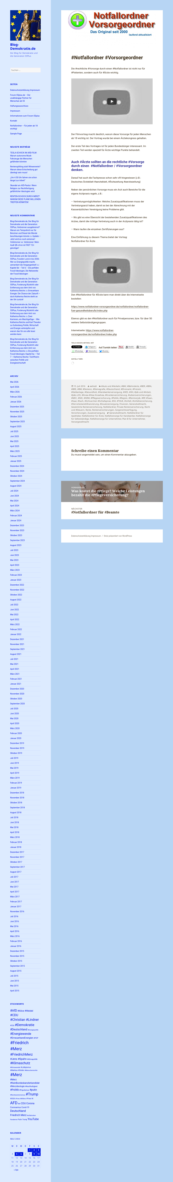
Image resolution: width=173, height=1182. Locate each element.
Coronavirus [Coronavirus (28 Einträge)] (15, 1107)
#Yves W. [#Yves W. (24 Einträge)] (30, 1098)
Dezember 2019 (17, 743)
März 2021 (15, 674)
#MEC (74, 398)
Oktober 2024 (16, 476)
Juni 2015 (14, 981)
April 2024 (14, 506)
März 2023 (15, 570)
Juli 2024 (14, 491)
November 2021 (17, 644)
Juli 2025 (14, 431)
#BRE (73, 389)
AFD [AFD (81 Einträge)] (13, 1103)
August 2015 (15, 971)
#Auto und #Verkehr (110, 386)
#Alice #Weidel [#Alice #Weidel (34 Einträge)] (25, 1010)
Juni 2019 (14, 763)
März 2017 (15, 897)
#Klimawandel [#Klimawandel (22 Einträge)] (15, 1067)
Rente (88, 410)
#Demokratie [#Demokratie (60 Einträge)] (24, 1025)
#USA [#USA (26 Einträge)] (12, 1098)
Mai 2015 (14, 986)
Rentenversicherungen (103, 410)
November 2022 (17, 590)
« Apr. (16, 1170)
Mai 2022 (14, 614)
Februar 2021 (16, 679)
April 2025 (14, 446)
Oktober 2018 (16, 802)
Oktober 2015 (16, 961)
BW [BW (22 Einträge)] (19, 1104)
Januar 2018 (15, 847)
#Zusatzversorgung (109, 404)
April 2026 (14, 387)
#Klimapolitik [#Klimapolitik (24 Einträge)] (32, 1059)
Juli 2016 (14, 916)
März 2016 (15, 936)
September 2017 (17, 867)
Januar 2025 (15, 461)
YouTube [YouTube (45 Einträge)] (33, 1119)
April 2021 (14, 669)
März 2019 (15, 778)
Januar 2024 (15, 520)
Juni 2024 (14, 496)
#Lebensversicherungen (139, 395)
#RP (143, 398)
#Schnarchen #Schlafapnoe (98, 401)
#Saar (74, 401)
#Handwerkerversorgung (110, 392)
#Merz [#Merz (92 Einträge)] (16, 1074)
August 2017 (15, 872)
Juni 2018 (14, 822)
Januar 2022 (15, 634)
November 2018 (17, 798)
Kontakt (13, 121)
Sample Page (16, 133)
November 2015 (17, 956)
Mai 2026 (14, 382)
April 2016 (14, 931)
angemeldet (88, 454)
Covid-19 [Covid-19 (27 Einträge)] (25, 1107)
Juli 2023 (14, 550)
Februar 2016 (16, 941)
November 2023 (17, 530)
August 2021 (15, 654)
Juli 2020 (14, 708)
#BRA (148, 386)
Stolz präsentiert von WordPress (118, 536)
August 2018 (15, 812)
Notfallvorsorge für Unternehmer (105, 418)
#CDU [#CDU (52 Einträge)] (14, 1015)
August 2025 (15, 426)
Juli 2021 (14, 659)
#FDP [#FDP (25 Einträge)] (36, 1038)
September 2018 (17, 807)
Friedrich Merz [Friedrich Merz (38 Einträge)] (18, 1115)
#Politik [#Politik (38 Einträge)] (14, 1089)
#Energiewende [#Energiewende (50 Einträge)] (20, 1034)
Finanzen (124, 404)
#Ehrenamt (126, 389)
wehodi (93, 386)
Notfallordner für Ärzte (93, 415)
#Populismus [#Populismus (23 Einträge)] (24, 1090)
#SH (114, 401)
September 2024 (17, 481)
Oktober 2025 (16, 416)
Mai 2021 (14, 664)
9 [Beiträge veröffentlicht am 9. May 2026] (34, 1154)
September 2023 (17, 540)
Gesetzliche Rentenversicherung (86, 407)
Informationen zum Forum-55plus (25, 116)
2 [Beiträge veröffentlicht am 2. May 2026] (34, 1150)
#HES (125, 392)
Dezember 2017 (17, 852)
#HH (131, 392)
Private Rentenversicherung (130, 407)
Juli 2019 (14, 758)
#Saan (149, 398)
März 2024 (15, 510)
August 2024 (15, 486)
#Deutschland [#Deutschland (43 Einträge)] (18, 1029)
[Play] (112, 101)
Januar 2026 (15, 402)
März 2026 (15, 392)
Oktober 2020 (16, 699)
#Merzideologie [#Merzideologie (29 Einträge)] (17, 1086)
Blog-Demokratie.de (23, 46)
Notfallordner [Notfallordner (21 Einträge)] (31, 1115)
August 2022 (15, 600)
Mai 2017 (14, 887)
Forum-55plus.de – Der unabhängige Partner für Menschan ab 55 (21, 98)
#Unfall (127, 401)
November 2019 (17, 748)
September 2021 (17, 649)
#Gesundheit (91, 392)
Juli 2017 (14, 877)
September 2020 (17, 703)
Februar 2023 (16, 575)
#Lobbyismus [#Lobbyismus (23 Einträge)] (26, 1067)
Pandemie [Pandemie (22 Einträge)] (13, 1119)
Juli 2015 (14, 976)
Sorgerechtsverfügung (126, 410)
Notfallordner (109, 407)
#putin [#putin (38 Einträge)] (33, 1089)
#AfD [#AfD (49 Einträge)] (13, 1010)
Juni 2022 (14, 609)
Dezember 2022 (17, 585)
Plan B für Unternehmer (133, 418)
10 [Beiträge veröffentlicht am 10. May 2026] (38, 1154)
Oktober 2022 (16, 595)
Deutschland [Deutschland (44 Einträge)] (18, 1111)
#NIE (80, 398)
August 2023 (15, 545)
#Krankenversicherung (116, 395)
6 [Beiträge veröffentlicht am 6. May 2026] (21, 1154)
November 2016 (17, 911)
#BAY (123, 386)
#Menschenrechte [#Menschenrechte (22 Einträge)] (31, 1070)
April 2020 (14, 723)
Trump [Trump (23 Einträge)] (24, 1119)
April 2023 (14, 565)
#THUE (120, 401)
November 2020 (17, 694)
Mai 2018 (14, 827)
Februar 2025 (16, 456)
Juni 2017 (14, 882)
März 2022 (15, 624)
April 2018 (14, 832)
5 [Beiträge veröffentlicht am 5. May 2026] (16, 1154)
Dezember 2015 (17, 951)
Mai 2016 (14, 926)
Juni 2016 (14, 921)
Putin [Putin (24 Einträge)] (20, 1119)
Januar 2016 (15, 946)
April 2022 (14, 619)
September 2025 (17, 421)
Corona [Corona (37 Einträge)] (30, 1103)
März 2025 (15, 451)
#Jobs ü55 (76, 395)
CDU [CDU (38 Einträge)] (23, 1103)
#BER (142, 386)
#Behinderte (133, 386)
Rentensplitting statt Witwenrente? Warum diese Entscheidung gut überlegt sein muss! (25, 169)
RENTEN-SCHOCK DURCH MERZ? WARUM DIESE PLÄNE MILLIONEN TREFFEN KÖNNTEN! (25, 199)
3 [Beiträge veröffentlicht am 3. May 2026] (38, 1150)
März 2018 (15, 837)
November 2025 (17, 411)
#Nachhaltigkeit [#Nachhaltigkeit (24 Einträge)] (31, 1086)
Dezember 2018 (17, 793)
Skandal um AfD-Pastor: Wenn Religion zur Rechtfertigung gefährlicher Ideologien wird (23, 188)
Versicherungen (78, 412)
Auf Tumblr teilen (108, 347)
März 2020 (15, 728)
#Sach (80, 401)
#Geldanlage (77, 392)
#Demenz (87, 389)
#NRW (87, 398)
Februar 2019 (16, 783)
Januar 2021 (15, 684)
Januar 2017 (15, 906)
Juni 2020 (14, 713)
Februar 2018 (16, 842)
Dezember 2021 (17, 639)
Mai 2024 (14, 501)
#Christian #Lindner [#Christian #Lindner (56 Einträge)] (24, 1020)
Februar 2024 (16, 515)
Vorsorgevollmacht (80, 421)
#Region (123, 398)
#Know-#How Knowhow (93, 395)
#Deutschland (113, 389)
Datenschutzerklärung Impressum (25, 90)
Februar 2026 (16, 397)
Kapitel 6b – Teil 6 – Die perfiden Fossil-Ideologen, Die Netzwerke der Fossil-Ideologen (24, 271)
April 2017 (14, 892)
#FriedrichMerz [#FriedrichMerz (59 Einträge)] (21, 1054)
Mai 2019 (14, 768)
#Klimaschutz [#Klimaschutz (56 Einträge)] (20, 1063)
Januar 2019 (15, 788)
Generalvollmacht (137, 404)
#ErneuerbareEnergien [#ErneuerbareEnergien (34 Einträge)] (21, 1037)
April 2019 (14, 773)
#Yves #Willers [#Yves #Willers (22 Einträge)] (20, 1099)
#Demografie (99, 389)
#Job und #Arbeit (142, 392)
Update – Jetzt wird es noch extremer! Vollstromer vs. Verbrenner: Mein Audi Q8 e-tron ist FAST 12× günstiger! (25, 242)
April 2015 (14, 991)
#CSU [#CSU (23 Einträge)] (12, 1025)
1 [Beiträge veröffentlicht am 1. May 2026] (29, 1150)
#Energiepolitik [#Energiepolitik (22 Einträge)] (33, 1030)
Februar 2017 (16, 901)
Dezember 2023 (17, 525)
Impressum (15, 111)
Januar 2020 (15, 738)
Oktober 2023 (16, 535)
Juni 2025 (14, 436)
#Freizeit (137, 389)
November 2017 (17, 857)
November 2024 (17, 471)
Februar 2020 (16, 733)
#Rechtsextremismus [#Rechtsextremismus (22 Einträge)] (17, 1095)
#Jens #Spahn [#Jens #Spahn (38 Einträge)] (18, 1058)
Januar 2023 (15, 580)
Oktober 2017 (16, 862)
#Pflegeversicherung (100, 398)
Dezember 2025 (17, 407)
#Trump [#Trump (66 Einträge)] (32, 1094)
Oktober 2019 (16, 753)
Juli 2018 (14, 817)
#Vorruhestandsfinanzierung (85, 404)
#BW (79, 389)
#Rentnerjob (134, 398)
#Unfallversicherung (142, 401)
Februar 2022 (16, 629)
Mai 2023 (14, 560)
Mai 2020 (14, 718)
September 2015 (17, 966)
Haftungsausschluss (19, 106)
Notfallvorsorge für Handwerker (120, 415)
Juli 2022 (14, 605)
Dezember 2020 (17, 689)
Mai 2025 (14, 441)
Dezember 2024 (17, 466)
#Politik (114, 398)
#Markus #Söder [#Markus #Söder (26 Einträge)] (17, 1070)
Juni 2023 (14, 555)
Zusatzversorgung (96, 412)
